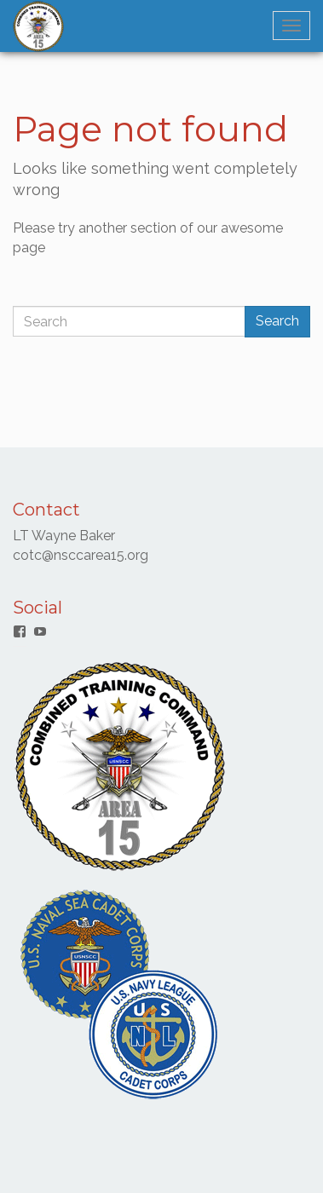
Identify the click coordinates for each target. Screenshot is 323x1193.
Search (277, 321)
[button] (38, 26)
